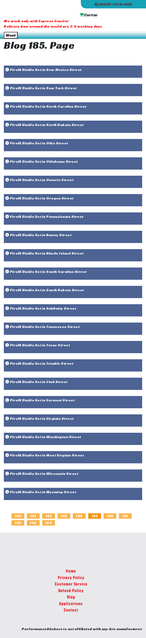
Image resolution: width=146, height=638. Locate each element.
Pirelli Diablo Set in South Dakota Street (44, 290)
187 (125, 516)
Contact (71, 610)
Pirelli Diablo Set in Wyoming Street (40, 492)
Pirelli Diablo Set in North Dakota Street (44, 124)
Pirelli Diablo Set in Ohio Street (36, 143)
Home (71, 571)
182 (49, 516)
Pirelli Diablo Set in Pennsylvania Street (44, 216)
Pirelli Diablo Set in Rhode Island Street (44, 253)
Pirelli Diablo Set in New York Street (41, 88)
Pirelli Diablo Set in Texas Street (37, 345)
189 (33, 522)
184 (79, 516)
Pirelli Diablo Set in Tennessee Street (42, 326)
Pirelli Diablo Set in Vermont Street (40, 400)
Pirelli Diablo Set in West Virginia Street (44, 455)
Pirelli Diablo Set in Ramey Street (38, 235)
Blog (71, 597)
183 (64, 516)
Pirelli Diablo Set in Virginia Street (39, 418)
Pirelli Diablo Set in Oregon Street (39, 198)
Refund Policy (71, 591)
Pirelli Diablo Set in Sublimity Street (40, 308)
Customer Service (71, 584)
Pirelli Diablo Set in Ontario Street (39, 179)
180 (18, 516)
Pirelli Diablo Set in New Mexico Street (43, 69)
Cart (88, 14)
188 (18, 522)
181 (33, 516)
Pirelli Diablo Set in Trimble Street (39, 363)
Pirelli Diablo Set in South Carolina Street (46, 271)
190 (48, 522)
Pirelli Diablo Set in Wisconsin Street (41, 473)
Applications (71, 604)
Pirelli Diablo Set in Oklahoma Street (41, 161)
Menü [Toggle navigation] (11, 35)
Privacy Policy (71, 578)
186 (110, 516)
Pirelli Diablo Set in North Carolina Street (45, 106)
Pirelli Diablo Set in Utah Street (36, 381)
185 (95, 516)
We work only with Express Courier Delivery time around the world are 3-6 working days (53, 24)
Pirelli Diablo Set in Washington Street (43, 437)
